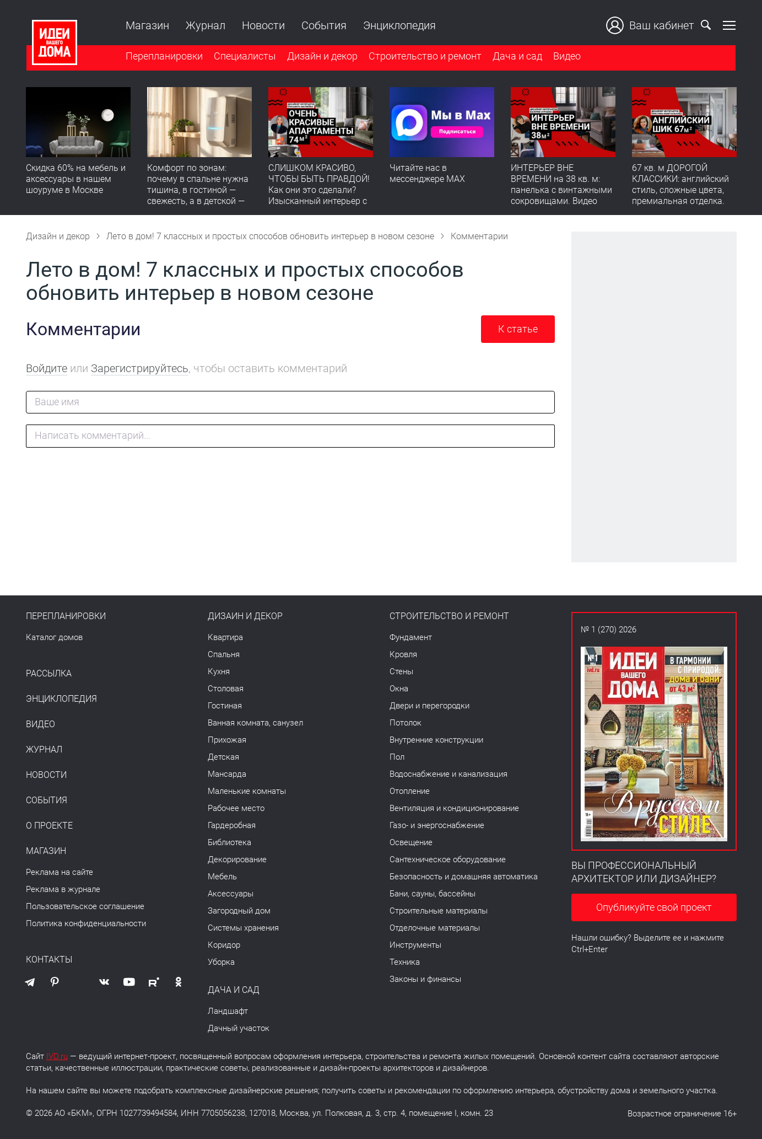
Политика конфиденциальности (86, 923)
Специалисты (244, 57)
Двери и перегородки (429, 706)
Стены (401, 671)
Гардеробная (232, 825)
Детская (223, 757)
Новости (262, 25)
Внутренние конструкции (436, 740)
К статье (518, 329)
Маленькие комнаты (247, 791)
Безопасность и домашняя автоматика (464, 877)
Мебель (222, 877)
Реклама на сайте (59, 872)
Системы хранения (243, 928)
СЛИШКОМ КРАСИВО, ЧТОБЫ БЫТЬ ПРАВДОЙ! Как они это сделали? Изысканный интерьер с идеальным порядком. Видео (319, 196)
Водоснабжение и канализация (448, 774)
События (323, 25)
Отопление (410, 791)
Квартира (225, 637)
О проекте (49, 825)
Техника (405, 962)
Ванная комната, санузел (255, 723)
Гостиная (225, 706)
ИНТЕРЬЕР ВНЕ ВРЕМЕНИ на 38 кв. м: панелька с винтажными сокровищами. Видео (561, 185)
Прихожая (227, 740)
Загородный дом (239, 911)
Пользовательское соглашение (85, 906)
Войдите (46, 368)
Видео (566, 57)
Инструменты (415, 945)
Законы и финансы (425, 979)
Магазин (147, 25)
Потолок (405, 723)
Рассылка (49, 673)
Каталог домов (54, 637)
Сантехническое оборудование (448, 859)
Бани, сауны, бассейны (432, 894)
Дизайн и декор (322, 57)
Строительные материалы (439, 911)
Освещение (411, 842)
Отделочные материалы (435, 928)
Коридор (224, 945)
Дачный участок (238, 1028)
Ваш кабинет (651, 25)
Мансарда (227, 774)
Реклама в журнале (63, 889)
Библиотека (229, 842)
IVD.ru (57, 1056)
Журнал (205, 25)
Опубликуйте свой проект (654, 907)
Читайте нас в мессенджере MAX (427, 174)
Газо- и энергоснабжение (437, 825)
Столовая (226, 689)
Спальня (224, 654)
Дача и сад (517, 57)
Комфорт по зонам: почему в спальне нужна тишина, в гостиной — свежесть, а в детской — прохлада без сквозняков (199, 190)
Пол (397, 757)
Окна (399, 689)
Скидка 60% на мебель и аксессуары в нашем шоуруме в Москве (76, 179)
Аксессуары (230, 894)
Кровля (403, 654)
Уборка (221, 962)
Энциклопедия (399, 25)
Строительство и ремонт (424, 57)
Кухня (219, 671)
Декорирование (237, 859)
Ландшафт (228, 1011)
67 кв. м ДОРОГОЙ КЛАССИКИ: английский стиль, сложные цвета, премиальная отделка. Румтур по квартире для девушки (681, 196)
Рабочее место (236, 808)
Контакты (49, 959)
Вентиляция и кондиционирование (454, 808)
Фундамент (411, 637)
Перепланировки (163, 57)
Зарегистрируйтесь (139, 368)
